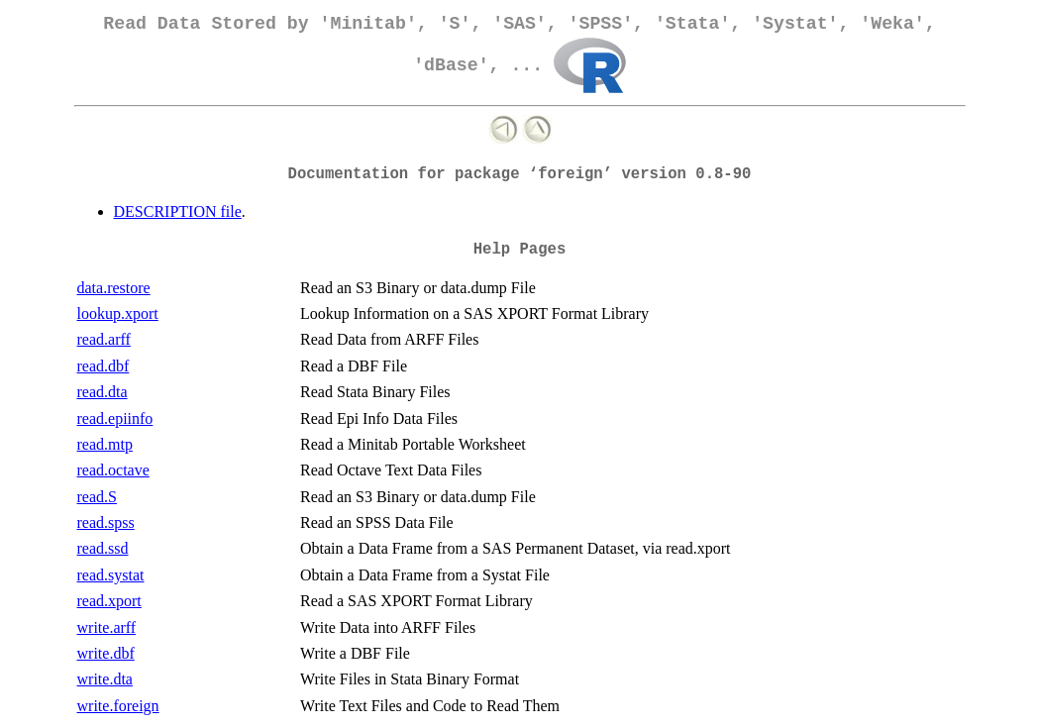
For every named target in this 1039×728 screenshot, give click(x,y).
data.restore (114, 287)
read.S (97, 496)
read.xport (109, 600)
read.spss (106, 522)
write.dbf (106, 653)
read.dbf (103, 366)
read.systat (111, 575)
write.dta (105, 679)
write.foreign (118, 705)
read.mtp (105, 444)
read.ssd (103, 548)
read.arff (104, 339)
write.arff (107, 627)
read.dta (102, 391)
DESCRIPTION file (178, 211)
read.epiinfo (115, 418)
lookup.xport (117, 313)
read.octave (113, 470)
